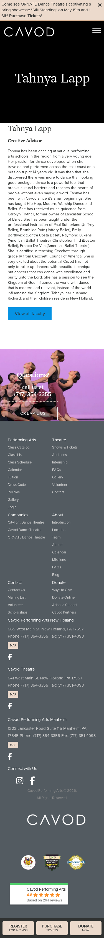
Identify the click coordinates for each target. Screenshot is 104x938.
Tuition (13, 477)
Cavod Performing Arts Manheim (37, 719)
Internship (59, 462)
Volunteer (59, 485)
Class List (15, 455)
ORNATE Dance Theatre (26, 537)
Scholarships (17, 612)
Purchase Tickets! (25, 15)
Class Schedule (20, 462)
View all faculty (30, 313)
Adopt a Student (64, 605)
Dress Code (17, 485)
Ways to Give (62, 590)
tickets (52, 928)
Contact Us (16, 590)
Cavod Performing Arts (45, 790)
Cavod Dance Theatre (24, 530)
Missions (59, 560)
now (86, 928)
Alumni (57, 545)
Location (58, 530)
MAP (13, 645)
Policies (14, 492)
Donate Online (63, 597)
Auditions (59, 455)
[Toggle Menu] (96, 30)
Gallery (13, 500)
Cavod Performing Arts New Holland (41, 620)
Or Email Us (32, 413)
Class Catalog (18, 447)
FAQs (56, 470)
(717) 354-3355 (32, 394)
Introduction (61, 522)
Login (12, 507)
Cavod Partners (64, 612)
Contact (58, 492)
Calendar (15, 470)
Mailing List (17, 597)
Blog (55, 575)
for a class (18, 928)
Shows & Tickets (65, 447)
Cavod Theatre (21, 669)
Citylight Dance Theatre (26, 522)
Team (56, 537)
